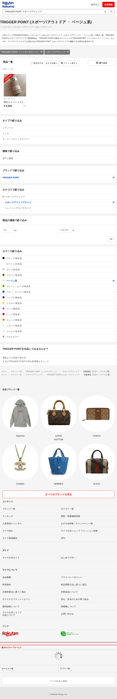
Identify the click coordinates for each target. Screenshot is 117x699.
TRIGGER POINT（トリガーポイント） (22, 52)
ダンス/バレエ (9, 99)
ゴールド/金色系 (58, 331)
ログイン (95, 4)
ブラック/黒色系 (58, 258)
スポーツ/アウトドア (57, 52)
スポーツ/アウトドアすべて (60, 202)
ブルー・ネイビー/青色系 (58, 292)
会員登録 (108, 4)
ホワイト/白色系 (58, 264)
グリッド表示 (69, 63)
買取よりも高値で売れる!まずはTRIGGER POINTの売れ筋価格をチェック (58, 359)
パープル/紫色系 (58, 297)
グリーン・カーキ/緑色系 (58, 286)
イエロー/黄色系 (58, 303)
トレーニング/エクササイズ (60, 208)
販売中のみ (37, 63)
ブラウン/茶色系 (58, 275)
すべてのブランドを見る (58, 494)
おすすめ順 (51, 63)
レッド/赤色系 (58, 314)
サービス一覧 (7, 668)
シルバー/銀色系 (58, 325)
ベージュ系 (58, 280)
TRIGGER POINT (58, 177)
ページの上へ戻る (58, 681)
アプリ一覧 (65, 668)
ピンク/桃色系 (58, 308)
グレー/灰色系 (58, 269)
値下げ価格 (58, 158)
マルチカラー (58, 336)
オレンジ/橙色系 (58, 320)
